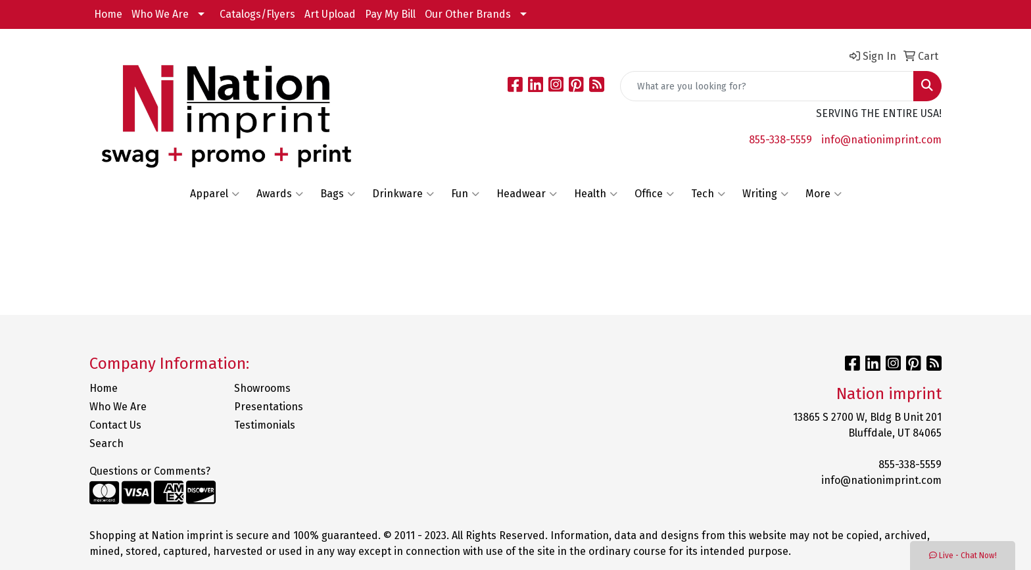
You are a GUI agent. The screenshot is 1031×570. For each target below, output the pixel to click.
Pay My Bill (390, 14)
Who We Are (160, 14)
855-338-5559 (780, 139)
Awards (279, 194)
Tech (708, 194)
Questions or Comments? (149, 471)
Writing (765, 194)
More (823, 194)
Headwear (526, 194)
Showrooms (262, 388)
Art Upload (330, 14)
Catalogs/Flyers (257, 14)
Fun (465, 194)
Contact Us (115, 425)
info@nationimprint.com (881, 139)
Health (595, 194)
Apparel (214, 194)
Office (654, 194)
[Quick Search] (767, 86)
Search (106, 443)
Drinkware (403, 194)
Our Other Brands (468, 14)
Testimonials (264, 425)
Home (108, 14)
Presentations (268, 406)
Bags (337, 194)
